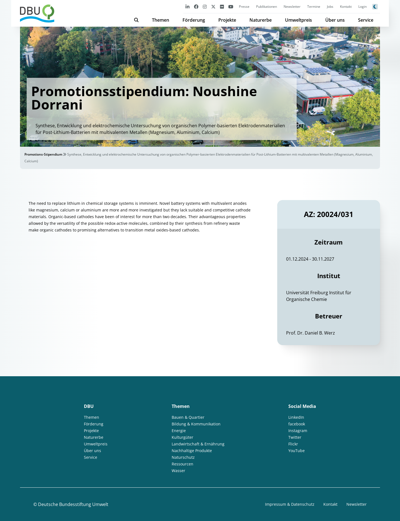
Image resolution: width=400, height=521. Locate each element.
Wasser (178, 470)
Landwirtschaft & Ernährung (198, 444)
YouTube (296, 450)
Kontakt (346, 6)
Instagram (297, 430)
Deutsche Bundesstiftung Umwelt (73, 504)
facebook (296, 424)
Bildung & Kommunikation (196, 424)
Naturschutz (183, 457)
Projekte (227, 20)
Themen (160, 20)
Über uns (335, 20)
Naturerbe (260, 20)
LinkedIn (296, 417)
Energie (179, 430)
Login (362, 6)
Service (365, 20)
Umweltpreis (298, 20)
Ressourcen (182, 464)
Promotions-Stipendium (43, 154)
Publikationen (266, 6)
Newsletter (292, 6)
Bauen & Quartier (188, 417)
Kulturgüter (182, 437)
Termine (313, 6)
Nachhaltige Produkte (192, 450)
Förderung (193, 20)
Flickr (293, 444)
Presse (244, 6)
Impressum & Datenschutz (289, 504)
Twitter (294, 437)
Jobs (330, 6)
